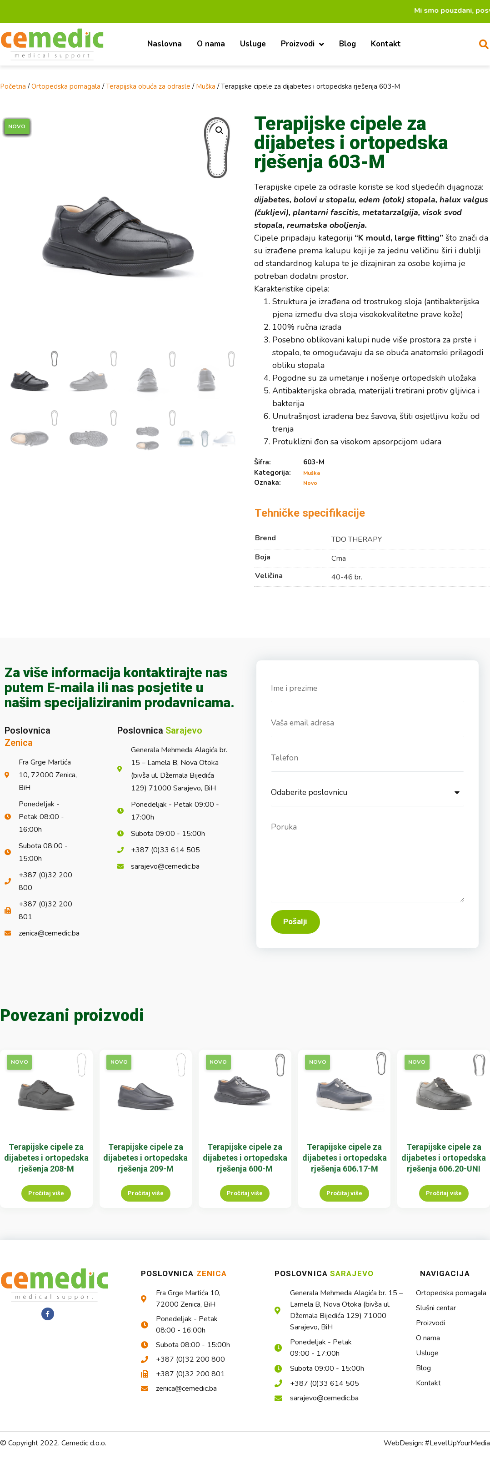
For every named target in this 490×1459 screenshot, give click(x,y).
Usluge (253, 44)
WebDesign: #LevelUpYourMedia (437, 1449)
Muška (205, 86)
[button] (219, 130)
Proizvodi (302, 44)
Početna (13, 86)
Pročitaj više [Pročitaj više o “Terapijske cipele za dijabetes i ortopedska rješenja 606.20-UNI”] (444, 1199)
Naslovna (164, 44)
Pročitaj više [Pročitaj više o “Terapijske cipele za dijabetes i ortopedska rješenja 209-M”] (146, 1199)
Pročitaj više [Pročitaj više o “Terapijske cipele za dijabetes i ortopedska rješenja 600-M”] (245, 1199)
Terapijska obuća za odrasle (148, 86)
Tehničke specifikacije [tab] (310, 513)
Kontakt (386, 44)
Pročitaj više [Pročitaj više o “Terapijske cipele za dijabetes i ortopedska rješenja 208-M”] (46, 1199)
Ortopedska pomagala (65, 86)
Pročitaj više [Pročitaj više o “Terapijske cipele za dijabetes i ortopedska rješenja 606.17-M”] (344, 1199)
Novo (310, 483)
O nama (211, 44)
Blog (347, 44)
